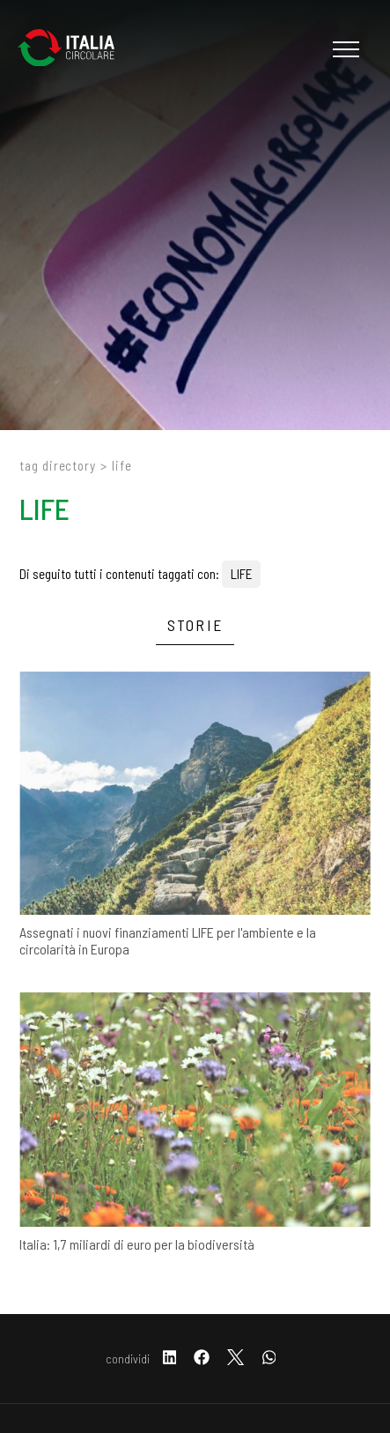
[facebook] (202, 1358)
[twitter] (235, 1358)
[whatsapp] (269, 1358)
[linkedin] (170, 1358)
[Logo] (75, 49)
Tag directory (57, 465)
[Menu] (344, 49)
